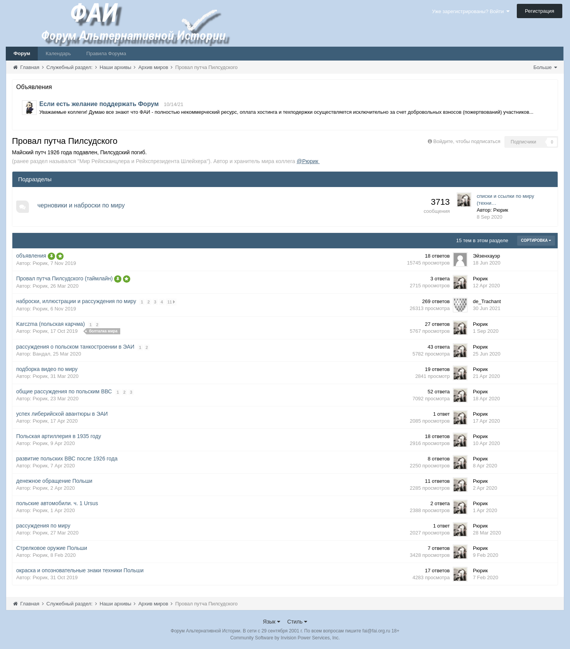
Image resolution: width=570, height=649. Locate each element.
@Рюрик (308, 161)
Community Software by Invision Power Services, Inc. (285, 638)
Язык (271, 622)
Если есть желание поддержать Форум (99, 104)
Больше (545, 67)
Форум (21, 53)
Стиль (297, 622)
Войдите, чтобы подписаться (466, 141)
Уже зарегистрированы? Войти (470, 11)
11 (171, 302)
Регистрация (539, 11)
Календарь (58, 53)
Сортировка (536, 240)
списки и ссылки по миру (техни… (505, 199)
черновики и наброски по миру (81, 205)
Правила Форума (106, 53)
